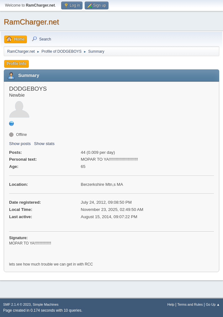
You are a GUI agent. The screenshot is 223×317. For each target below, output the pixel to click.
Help (170, 304)
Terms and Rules (190, 304)
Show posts (20, 143)
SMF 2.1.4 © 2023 (17, 304)
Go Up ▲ (213, 304)
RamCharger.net (31, 22)
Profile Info (16, 64)
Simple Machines (45, 304)
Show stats (44, 143)
